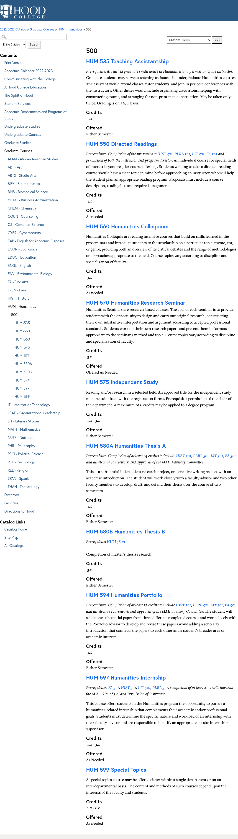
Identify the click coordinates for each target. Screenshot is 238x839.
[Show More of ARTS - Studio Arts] (4, 175)
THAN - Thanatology (23, 486)
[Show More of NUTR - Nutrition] (4, 437)
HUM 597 (22, 388)
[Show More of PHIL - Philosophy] (4, 445)
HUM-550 (22, 331)
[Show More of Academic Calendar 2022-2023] (1, 70)
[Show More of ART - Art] (4, 166)
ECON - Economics (22, 249)
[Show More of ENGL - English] (4, 265)
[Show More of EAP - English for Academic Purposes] (4, 240)
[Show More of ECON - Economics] (4, 248)
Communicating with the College (30, 78)
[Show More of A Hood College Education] (1, 86)
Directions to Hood (19, 511)
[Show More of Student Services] (1, 103)
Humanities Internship (126, 677)
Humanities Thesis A (126, 445)
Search (34, 44)
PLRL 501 (182, 153)
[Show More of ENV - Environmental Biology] (4, 273)
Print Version (13, 62)
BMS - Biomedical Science (28, 191)
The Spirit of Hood (18, 95)
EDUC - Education (22, 257)
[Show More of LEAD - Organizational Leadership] (4, 412)
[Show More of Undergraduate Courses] (1, 134)
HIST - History (18, 298)
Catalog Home (15, 529)
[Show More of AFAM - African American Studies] (4, 158)
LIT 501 (198, 153)
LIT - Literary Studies (24, 421)
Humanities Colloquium (127, 226)
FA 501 (211, 153)
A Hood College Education (25, 87)
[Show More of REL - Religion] (4, 469)
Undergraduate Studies (22, 126)
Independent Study (122, 382)
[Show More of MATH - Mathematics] (4, 428)
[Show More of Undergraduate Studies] (1, 125)
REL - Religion (18, 470)
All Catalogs (13, 545)
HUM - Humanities (22, 306)
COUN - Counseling (23, 216)
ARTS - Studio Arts (22, 175)
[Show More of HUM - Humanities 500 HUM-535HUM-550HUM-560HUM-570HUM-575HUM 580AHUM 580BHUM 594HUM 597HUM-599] (4, 306)
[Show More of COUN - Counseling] (4, 216)
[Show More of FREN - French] (4, 289)
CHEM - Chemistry (22, 208)
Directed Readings (121, 143)
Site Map (11, 537)
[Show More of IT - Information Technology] (4, 404)
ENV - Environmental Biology (30, 273)
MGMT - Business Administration (33, 199)
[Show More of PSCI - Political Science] (4, 453)
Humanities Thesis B (125, 531)
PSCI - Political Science (26, 453)
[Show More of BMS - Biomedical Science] (4, 191)
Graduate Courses (18, 150)
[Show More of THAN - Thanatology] (4, 486)
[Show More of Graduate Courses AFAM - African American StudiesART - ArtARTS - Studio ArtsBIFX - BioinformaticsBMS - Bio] (1, 150)
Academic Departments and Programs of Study (35, 114)
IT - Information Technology (29, 404)
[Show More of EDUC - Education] (4, 256)
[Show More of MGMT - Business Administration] (4, 199)
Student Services (17, 103)
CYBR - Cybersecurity (24, 232)
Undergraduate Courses (22, 134)
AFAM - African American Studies (33, 159)
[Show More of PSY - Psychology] (4, 461)
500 (14, 314)
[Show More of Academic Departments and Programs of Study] (1, 111)
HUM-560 (22, 339)
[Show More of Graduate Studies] (1, 142)
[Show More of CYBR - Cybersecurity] (4, 232)
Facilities (11, 502)
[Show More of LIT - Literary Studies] (4, 420)
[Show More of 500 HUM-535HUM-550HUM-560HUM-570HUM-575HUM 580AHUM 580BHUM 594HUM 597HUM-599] (8, 314)
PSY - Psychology (21, 462)
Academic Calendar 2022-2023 (28, 70)
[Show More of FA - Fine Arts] (4, 281)
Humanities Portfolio (124, 595)
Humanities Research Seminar (135, 302)
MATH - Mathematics (24, 429)
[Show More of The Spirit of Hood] (1, 95)
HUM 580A (23, 363)
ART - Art (15, 167)
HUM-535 (22, 322)
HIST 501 (165, 153)
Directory (11, 494)
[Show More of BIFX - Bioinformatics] (4, 183)
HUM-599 (22, 396)
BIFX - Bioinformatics (24, 183)
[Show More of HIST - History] (4, 297)
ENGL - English (19, 265)
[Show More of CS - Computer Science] (4, 224)
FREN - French (19, 290)
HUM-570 (22, 347)
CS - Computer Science (26, 224)
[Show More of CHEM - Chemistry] (4, 207)
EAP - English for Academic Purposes (36, 240)
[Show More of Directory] (1, 494)
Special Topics (116, 769)
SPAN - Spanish (19, 478)
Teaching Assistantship (127, 61)
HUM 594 (22, 380)
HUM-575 (22, 355)
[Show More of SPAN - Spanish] (4, 478)
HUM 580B (23, 371)
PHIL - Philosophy (21, 445)
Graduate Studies (17, 142)
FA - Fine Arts (18, 281)
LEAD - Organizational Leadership (34, 412)
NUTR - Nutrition (20, 437)
